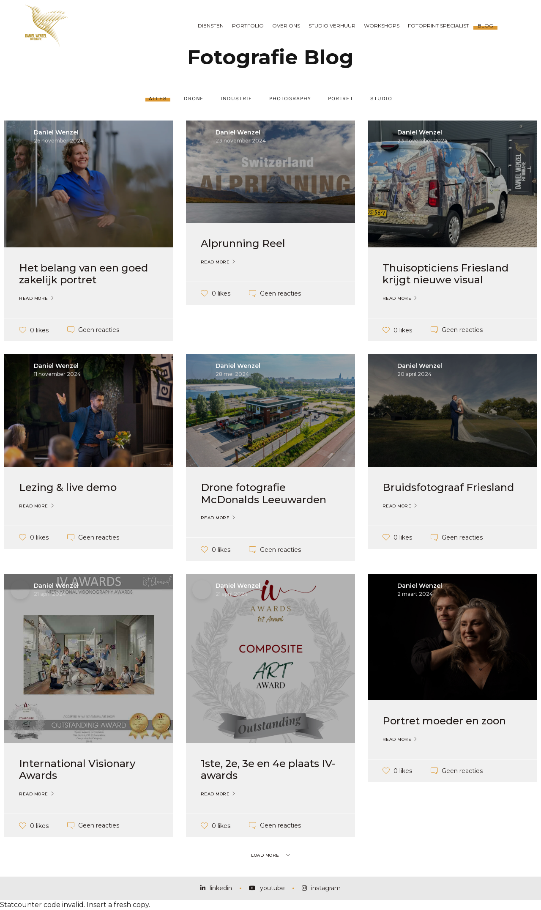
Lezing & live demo (68, 487)
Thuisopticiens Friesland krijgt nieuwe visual (445, 274)
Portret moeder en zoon (444, 721)
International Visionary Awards (77, 769)
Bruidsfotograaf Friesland (448, 487)
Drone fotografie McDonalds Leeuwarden (263, 493)
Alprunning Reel (243, 243)
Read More (33, 298)
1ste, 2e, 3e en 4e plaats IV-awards (268, 769)
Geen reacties (98, 330)
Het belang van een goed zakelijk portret (83, 274)
